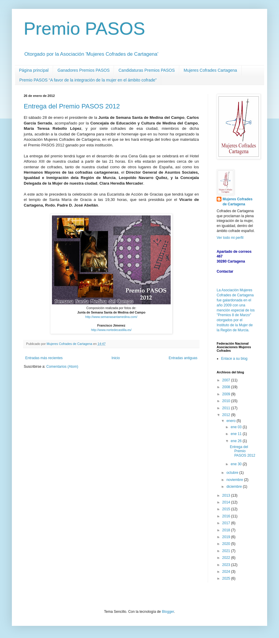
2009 (226, 394)
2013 (226, 495)
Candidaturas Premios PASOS (146, 70)
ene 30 (236, 464)
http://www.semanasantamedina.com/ (111, 317)
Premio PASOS (84, 29)
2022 (226, 558)
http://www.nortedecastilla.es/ (111, 330)
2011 (226, 408)
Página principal (34, 70)
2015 (226, 509)
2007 (226, 380)
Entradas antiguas (183, 358)
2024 (226, 572)
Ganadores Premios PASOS (84, 70)
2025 (226, 578)
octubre (232, 473)
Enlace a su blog (234, 358)
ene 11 (236, 434)
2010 (226, 401)
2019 (226, 537)
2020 (226, 544)
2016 (226, 516)
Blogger (168, 612)
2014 (226, 502)
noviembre (235, 480)
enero (231, 421)
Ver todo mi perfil (230, 238)
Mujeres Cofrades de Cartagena (238, 201)
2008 (226, 387)
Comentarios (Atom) (62, 366)
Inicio (116, 358)
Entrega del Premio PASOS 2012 (72, 106)
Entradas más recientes (44, 358)
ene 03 (236, 427)
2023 (226, 565)
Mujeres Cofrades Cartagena (210, 70)
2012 (226, 415)
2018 (226, 530)
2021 (226, 551)
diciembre (234, 487)
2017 (226, 523)
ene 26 (236, 441)
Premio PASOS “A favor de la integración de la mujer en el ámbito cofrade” (88, 80)
